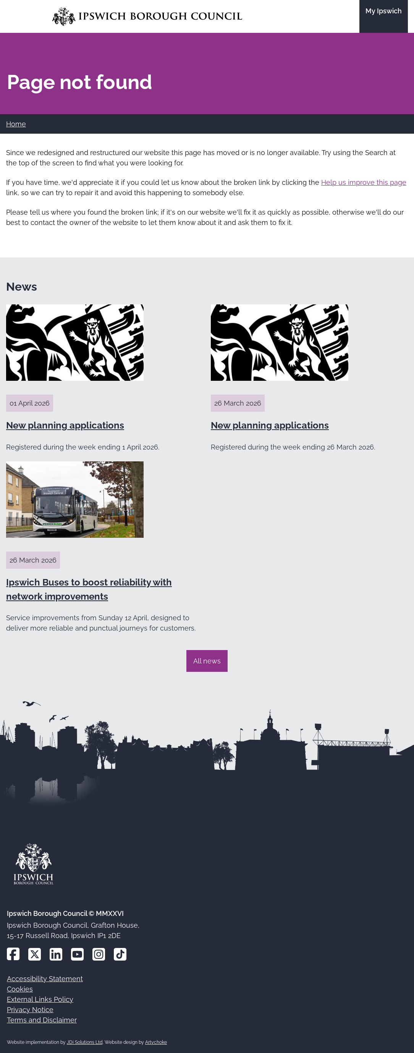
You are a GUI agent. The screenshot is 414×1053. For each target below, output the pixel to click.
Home (16, 124)
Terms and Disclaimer (42, 1020)
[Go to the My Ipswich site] (383, 16)
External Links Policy (40, 999)
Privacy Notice (30, 1010)
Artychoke (156, 1042)
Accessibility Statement (45, 979)
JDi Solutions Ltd (84, 1042)
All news (207, 661)
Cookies (20, 989)
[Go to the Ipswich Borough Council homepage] (147, 16)
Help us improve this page (363, 182)
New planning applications (65, 425)
